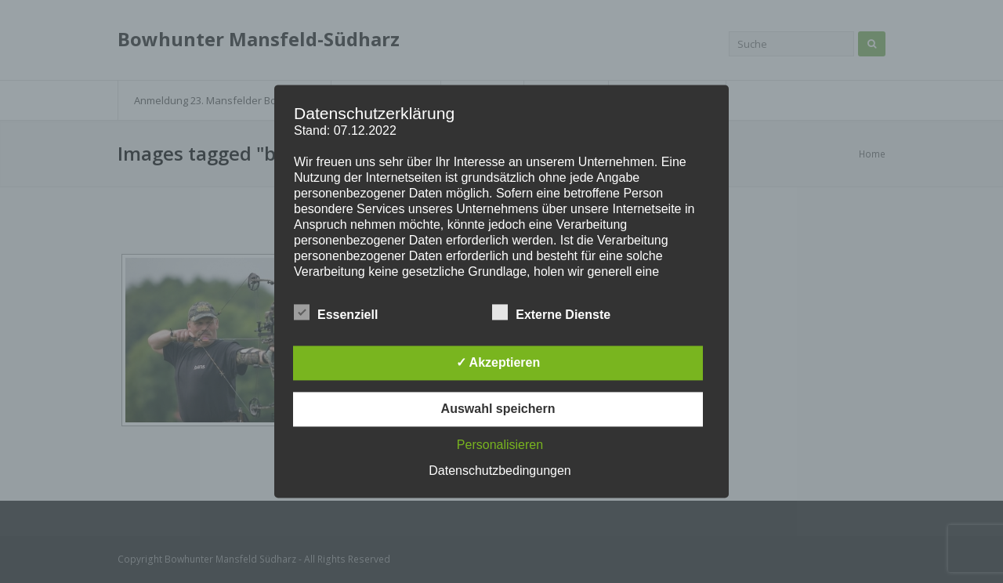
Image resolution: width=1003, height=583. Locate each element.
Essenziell (336, 312)
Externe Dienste (551, 312)
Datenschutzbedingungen (499, 471)
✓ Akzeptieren (498, 363)
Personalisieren (500, 445)
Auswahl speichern (498, 409)
